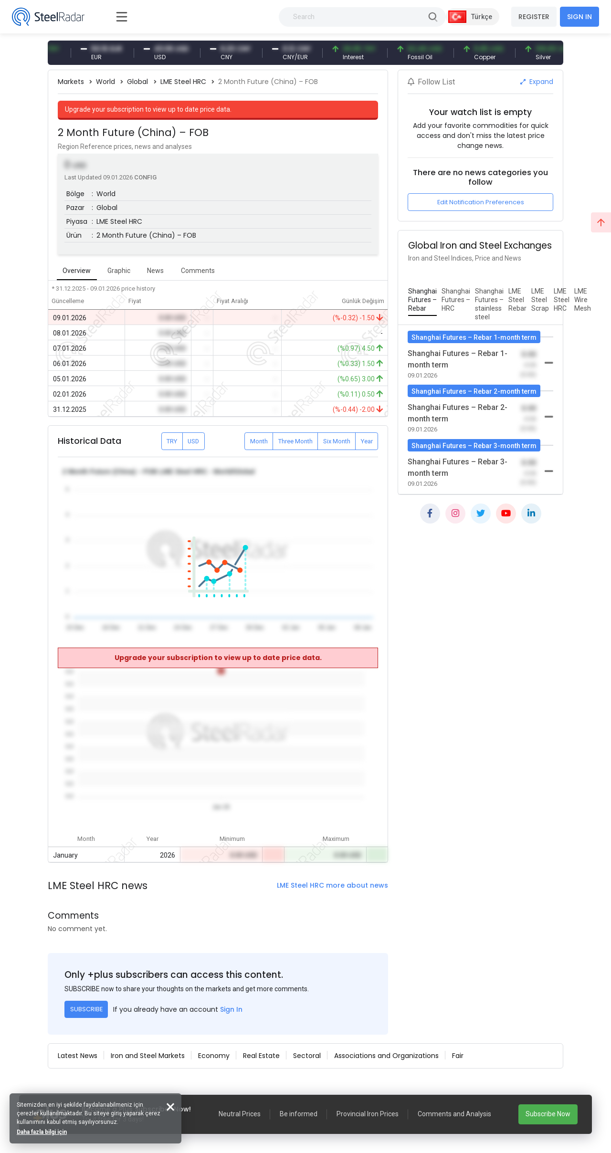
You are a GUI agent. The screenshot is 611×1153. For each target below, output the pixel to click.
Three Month (295, 441)
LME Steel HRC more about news (332, 885)
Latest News (77, 1055)
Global (137, 81)
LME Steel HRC (183, 81)
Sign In (231, 1009)
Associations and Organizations (386, 1055)
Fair (458, 1055)
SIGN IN (579, 16)
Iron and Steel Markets (148, 1055)
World (105, 81)
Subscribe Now (548, 1114)
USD (193, 441)
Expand (536, 81)
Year (367, 441)
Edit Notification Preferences (480, 202)
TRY (172, 441)
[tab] (422, 300)
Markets (71, 81)
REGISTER (533, 16)
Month (259, 441)
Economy (214, 1055)
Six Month (336, 441)
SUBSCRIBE (86, 1009)
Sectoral (307, 1055)
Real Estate (261, 1055)
